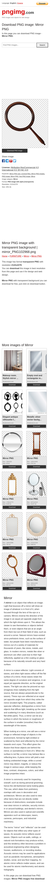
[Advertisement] (25, 74)
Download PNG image (14, 151)
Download (12, 385)
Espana (20, 3)
